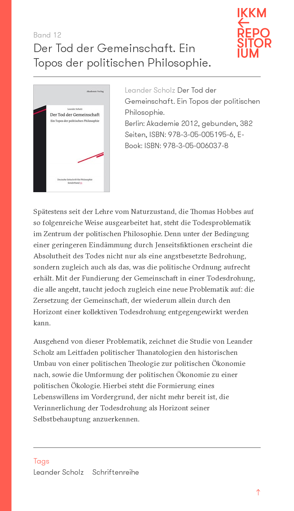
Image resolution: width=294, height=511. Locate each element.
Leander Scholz (150, 90)
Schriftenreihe (115, 472)
